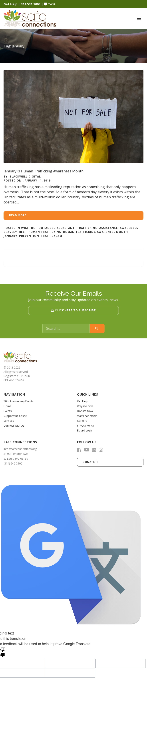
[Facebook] (79, 449)
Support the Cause (15, 416)
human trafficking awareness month (95, 232)
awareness (129, 228)
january (10, 236)
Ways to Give (85, 406)
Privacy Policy (85, 425)
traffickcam (51, 236)
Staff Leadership (87, 416)
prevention (29, 236)
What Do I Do (32, 228)
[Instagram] (101, 449)
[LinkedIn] (94, 449)
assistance (108, 228)
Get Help (10, 4)
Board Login (85, 430)
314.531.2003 (30, 4)
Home (7, 406)
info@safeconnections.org (20, 449)
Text (50, 4)
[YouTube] (86, 449)
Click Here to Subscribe (73, 310)
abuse (61, 228)
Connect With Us (14, 425)
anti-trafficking (82, 228)
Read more (17, 215)
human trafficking (44, 232)
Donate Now (85, 411)
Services (9, 421)
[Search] (66, 328)
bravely (10, 232)
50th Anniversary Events (18, 401)
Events (8, 411)
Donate (91, 462)
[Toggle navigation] (139, 18)
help (23, 232)
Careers (82, 421)
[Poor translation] (3, 652)
